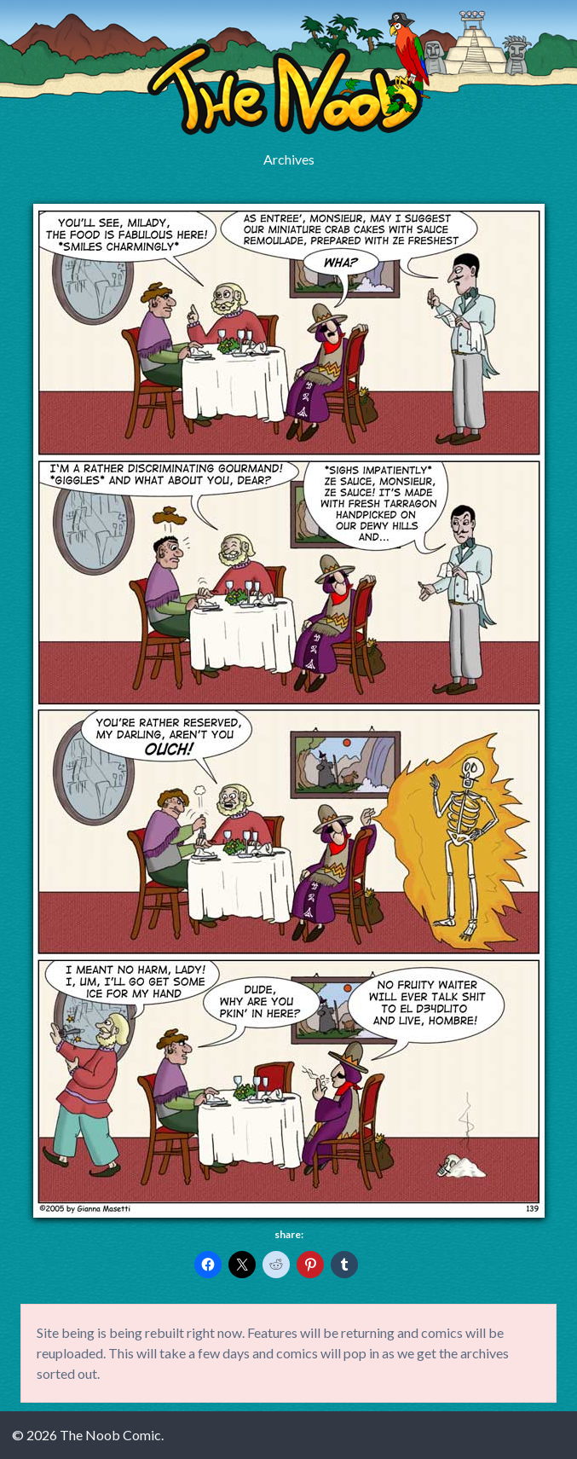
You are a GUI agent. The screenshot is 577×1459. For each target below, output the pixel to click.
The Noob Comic (288, 74)
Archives (288, 159)
